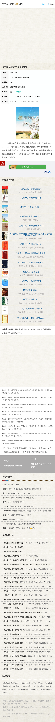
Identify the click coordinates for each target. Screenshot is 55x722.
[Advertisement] (27, 35)
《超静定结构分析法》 (29, 683)
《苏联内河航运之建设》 (11, 683)
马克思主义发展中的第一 (30, 207)
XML (5, 716)
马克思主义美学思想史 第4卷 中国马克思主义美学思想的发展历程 (30, 235)
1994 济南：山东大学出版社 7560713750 (28, 586)
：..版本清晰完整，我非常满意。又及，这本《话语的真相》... (28, 511)
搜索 (52, 4)
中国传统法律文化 (30, 299)
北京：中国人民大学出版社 (25, 560)
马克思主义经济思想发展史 (31, 281)
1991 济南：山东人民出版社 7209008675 (26, 625)
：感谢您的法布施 (10, 484)
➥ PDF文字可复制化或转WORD (34, 452)
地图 (8, 716)
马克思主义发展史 (30, 290)
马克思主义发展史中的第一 (31, 216)
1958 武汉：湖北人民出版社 (25, 604)
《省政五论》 (34, 689)
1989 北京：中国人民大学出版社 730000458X (26, 591)
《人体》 (40, 683)
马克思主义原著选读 (30, 272)
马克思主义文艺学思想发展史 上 (30, 225)
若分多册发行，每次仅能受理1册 (28, 101)
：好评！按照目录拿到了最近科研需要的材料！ (21, 489)
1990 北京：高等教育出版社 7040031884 (28, 543)
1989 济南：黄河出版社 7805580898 (26, 669)
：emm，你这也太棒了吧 (13, 502)
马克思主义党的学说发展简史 (30, 308)
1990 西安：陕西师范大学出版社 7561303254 (27, 582)
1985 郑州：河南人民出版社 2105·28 (26, 621)
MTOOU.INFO (24, 713)
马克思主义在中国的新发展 (31, 244)
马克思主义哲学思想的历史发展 (30, 262)
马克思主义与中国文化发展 (31, 198)
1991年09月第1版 (20, 556)
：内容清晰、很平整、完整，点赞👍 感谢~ (19, 528)
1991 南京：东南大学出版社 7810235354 (26, 608)
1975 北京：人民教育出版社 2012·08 (26, 630)
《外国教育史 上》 (29, 686)
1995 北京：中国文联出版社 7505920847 (28, 647)
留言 (44, 4)
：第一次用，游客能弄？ (13, 519)
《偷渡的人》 (17, 686)
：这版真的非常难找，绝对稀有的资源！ (19, 506)
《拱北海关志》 (23, 689)
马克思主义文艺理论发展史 (31, 189)
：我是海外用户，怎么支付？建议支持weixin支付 (21, 524)
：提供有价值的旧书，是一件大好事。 (17, 493)
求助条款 (17, 92)
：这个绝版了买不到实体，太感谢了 (17, 515)
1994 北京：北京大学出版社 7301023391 (25, 595)
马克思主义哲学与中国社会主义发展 (30, 253)
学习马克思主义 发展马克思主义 (30, 318)
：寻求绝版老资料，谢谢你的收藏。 (18, 498)
